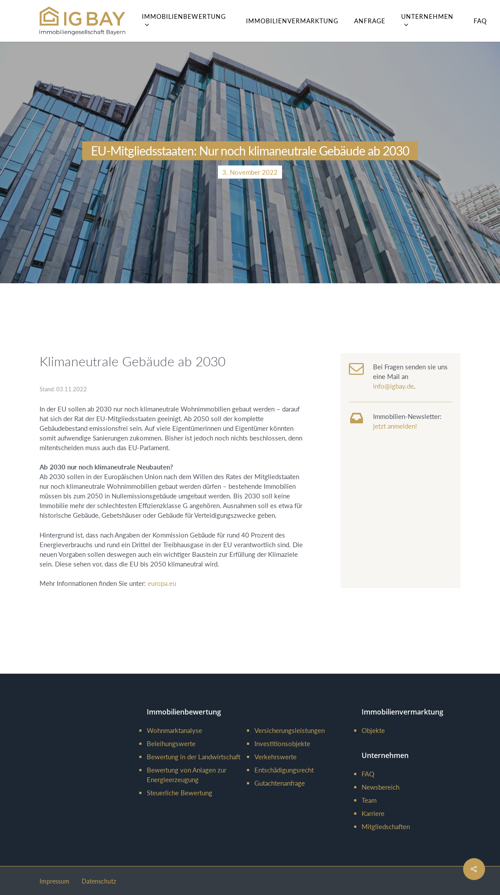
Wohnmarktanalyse (174, 730)
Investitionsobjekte (282, 743)
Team (369, 800)
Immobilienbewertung (184, 21)
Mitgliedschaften (386, 826)
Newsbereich (380, 787)
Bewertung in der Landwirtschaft (193, 757)
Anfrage (369, 21)
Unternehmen (427, 21)
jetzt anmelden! (395, 426)
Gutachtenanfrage (279, 783)
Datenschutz (99, 881)
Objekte (373, 730)
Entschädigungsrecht (284, 770)
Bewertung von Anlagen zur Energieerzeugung (186, 774)
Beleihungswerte (171, 743)
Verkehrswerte (275, 757)
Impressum (54, 881)
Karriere (373, 813)
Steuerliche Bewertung (179, 793)
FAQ (480, 21)
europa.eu (162, 583)
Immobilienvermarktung (292, 21)
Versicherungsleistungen (289, 730)
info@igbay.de (393, 386)
